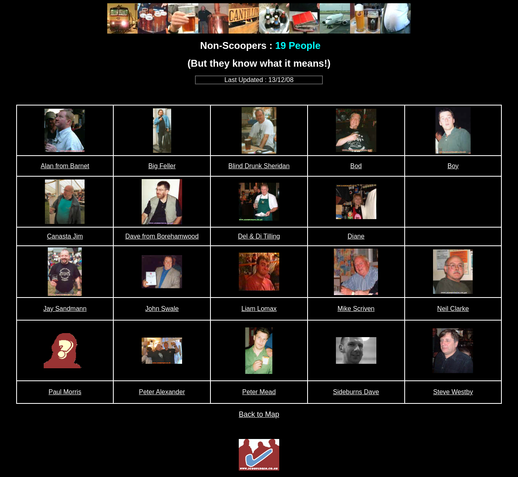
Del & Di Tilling (259, 236)
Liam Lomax (258, 308)
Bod (355, 166)
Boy (453, 166)
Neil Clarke (453, 308)
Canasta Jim (65, 236)
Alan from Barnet (64, 166)
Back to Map (259, 414)
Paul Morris (65, 391)
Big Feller (162, 166)
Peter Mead (259, 391)
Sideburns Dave (356, 391)
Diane (356, 236)
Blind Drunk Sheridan (258, 166)
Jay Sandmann (65, 308)
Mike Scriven (356, 308)
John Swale (162, 308)
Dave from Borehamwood (162, 236)
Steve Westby (453, 391)
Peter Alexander (162, 391)
